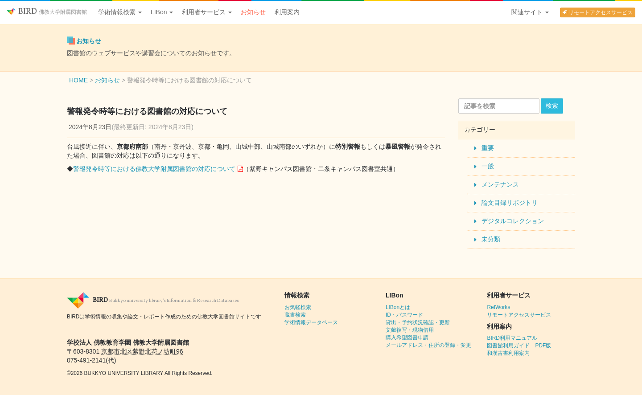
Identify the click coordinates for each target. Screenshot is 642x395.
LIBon (162, 12)
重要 (488, 147)
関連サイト (530, 12)
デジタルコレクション (513, 220)
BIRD (47, 11)
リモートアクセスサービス (598, 12)
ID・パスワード (404, 315)
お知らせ (253, 12)
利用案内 (287, 12)
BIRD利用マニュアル (512, 338)
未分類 (491, 239)
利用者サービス (207, 12)
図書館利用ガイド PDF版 (519, 345)
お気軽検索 (297, 307)
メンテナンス (500, 184)
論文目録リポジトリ (510, 202)
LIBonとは (398, 307)
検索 (552, 105)
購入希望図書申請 (407, 337)
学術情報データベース (311, 322)
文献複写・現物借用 (410, 330)
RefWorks (498, 307)
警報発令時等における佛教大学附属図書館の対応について (154, 168)
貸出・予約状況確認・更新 (418, 322)
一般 (488, 166)
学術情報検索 (120, 12)
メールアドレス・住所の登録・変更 (428, 345)
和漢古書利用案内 (508, 353)
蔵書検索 (295, 315)
